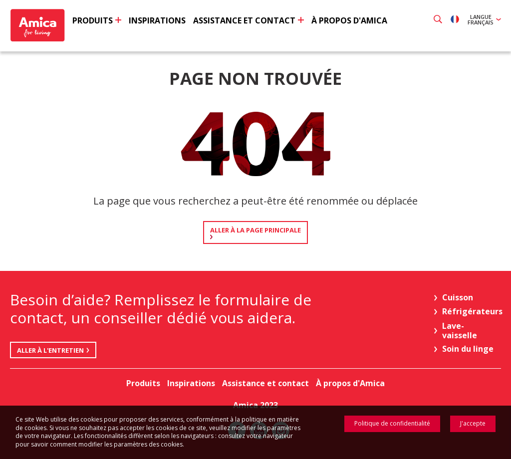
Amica (38, 25)
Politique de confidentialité (392, 423)
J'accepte (473, 423)
